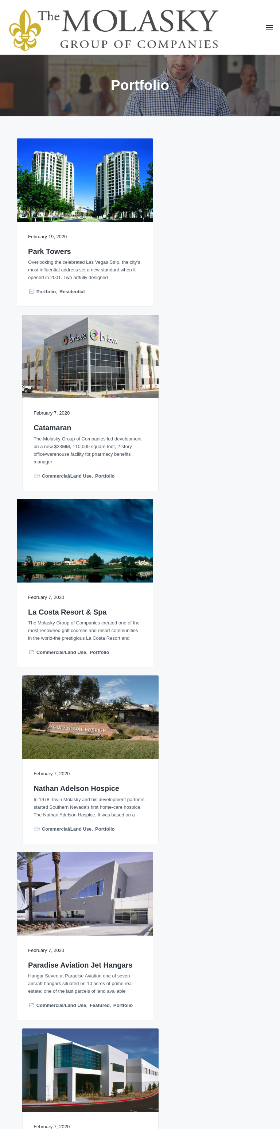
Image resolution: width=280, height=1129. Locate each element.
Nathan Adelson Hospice (197, 416)
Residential (72, 289)
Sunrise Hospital (57, 784)
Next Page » (165, 1071)
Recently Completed (178, 839)
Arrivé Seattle (178, 784)
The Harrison (50, 967)
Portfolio (46, 289)
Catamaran (173, 241)
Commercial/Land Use (188, 289)
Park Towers (49, 241)
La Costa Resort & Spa (67, 416)
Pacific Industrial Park (193, 592)
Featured (100, 649)
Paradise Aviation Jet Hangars (64, 596)
